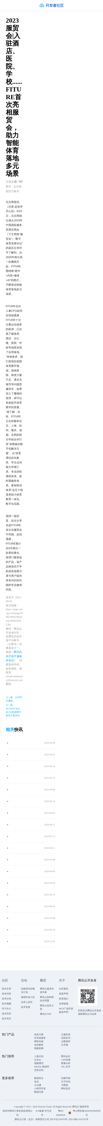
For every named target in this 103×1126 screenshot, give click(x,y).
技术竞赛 (25, 1007)
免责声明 (63, 993)
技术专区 (6, 1018)
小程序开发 (40, 1088)
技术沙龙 (6, 998)
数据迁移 (38, 1092)
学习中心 (6, 1008)
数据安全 (38, 1078)
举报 (18, 181)
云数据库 (65, 1041)
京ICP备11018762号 (78, 1119)
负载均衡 (65, 1078)
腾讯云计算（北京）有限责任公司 (32, 1119)
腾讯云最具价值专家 (47, 990)
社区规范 (63, 988)
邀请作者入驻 (28, 997)
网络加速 (38, 1041)
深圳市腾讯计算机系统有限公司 (17, 1113)
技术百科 (6, 1013)
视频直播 (38, 1048)
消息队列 (65, 1038)
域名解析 (38, 1044)
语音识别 (38, 1070)
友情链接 (63, 1003)
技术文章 (6, 988)
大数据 (64, 1085)
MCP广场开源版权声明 (66, 1010)
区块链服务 (40, 1038)
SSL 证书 (65, 1066)
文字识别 (65, 1081)
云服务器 (65, 1034)
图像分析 (65, 1063)
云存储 (64, 1044)
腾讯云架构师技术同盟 (47, 999)
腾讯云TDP (45, 1014)
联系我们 (63, 998)
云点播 (37, 1085)
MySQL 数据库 (41, 1066)
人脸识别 (38, 1056)
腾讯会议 (65, 1056)
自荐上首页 (26, 1002)
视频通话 (38, 1063)
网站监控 (65, 1088)
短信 (36, 1081)
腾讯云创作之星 (47, 1007)
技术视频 (6, 1003)
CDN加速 (66, 1059)
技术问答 (6, 993)
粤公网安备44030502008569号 (87, 1113)
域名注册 (38, 1034)
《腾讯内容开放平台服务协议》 (14, 656)
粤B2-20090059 (61, 1113)
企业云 (37, 1059)
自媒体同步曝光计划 (28, 990)
